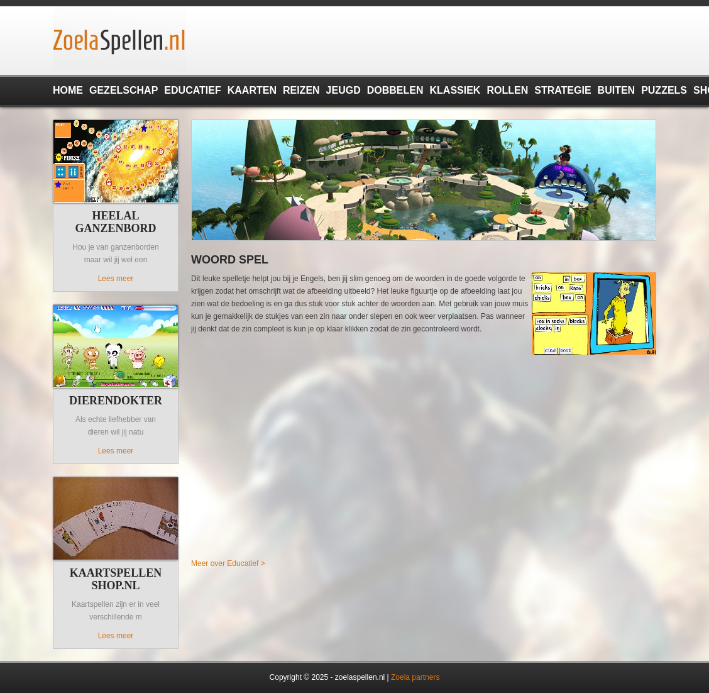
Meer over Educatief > (228, 563)
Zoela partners (415, 677)
